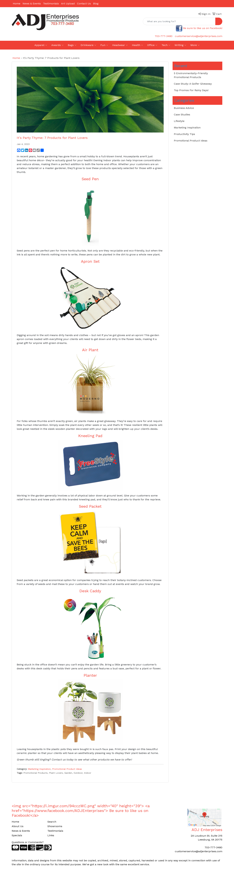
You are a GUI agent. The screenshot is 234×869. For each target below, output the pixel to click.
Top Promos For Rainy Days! (191, 90)
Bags (72, 45)
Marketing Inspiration (39, 769)
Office (152, 45)
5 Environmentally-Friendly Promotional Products (191, 75)
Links (50, 835)
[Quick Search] (179, 21)
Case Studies (182, 114)
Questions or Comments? (28, 842)
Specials (17, 835)
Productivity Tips (184, 134)
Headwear (120, 45)
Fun (104, 45)
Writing (180, 45)
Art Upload (68, 3)
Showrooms (54, 826)
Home (16, 3)
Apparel (40, 45)
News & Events (32, 3)
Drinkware (88, 45)
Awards (57, 45)
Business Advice (184, 108)
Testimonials (51, 3)
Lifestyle (179, 121)
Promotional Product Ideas (67, 769)
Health (137, 45)
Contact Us (84, 3)
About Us (17, 826)
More (195, 45)
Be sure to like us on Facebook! (202, 28)
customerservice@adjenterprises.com (198, 36)
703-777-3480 (163, 36)
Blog (95, 3)
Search (51, 821)
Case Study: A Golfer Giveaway (193, 83)
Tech (166, 45)
